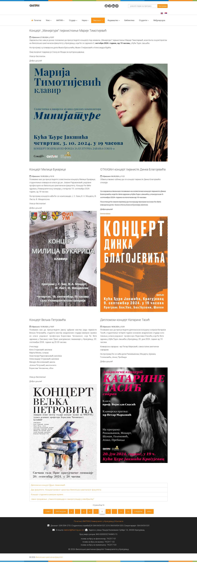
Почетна (37, 20)
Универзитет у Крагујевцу (102, 522)
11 (124, 512)
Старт (43, 512)
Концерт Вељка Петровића (47, 320)
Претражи (162, 6)
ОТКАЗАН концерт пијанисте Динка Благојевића (133, 169)
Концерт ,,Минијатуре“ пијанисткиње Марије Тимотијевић (68, 30)
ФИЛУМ (86, 522)
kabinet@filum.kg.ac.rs (73, 531)
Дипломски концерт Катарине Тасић (125, 320)
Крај (155, 512)
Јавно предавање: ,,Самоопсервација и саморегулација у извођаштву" (62, 499)
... (75, 512)
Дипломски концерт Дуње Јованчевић (48, 485)
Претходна (57, 512)
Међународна (159, 20)
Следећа (142, 512)
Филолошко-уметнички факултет (49, 558)
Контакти (119, 522)
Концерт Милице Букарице (47, 169)
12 (131, 512)
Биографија (105, 214)
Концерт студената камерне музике (47, 494)
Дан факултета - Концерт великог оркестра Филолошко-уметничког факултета (66, 490)
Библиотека (129, 20)
